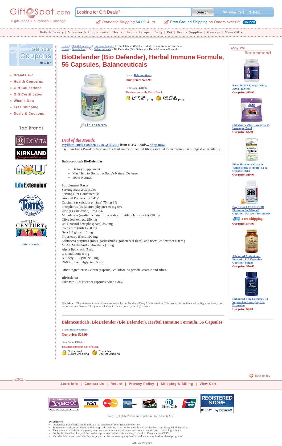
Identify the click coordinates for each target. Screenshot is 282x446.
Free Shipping (26, 107)
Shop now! (157, 145)
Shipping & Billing (177, 384)
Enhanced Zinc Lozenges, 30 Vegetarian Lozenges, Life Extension (250, 302)
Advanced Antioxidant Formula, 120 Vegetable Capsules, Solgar (247, 259)
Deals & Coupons (29, 114)
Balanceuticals (102, 49)
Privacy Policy (141, 384)
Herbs (117, 32)
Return (116, 384)
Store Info (69, 384)
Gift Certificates (28, 94)
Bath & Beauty (52, 32)
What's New (24, 101)
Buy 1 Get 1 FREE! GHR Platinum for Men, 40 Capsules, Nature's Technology (251, 210)
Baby (158, 32)
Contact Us (94, 384)
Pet (169, 32)
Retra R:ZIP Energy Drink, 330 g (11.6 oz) (249, 87)
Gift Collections (28, 88)
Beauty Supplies (190, 32)
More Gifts (233, 32)
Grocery (213, 32)
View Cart (208, 384)
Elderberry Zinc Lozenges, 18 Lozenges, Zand (250, 126)
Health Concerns (28, 81)
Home (65, 45)
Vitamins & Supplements (88, 32)
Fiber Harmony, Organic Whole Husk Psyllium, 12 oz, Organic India (250, 167)
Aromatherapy (138, 32)
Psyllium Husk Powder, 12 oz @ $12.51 (90, 145)
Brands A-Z (24, 75)
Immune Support (104, 45)
